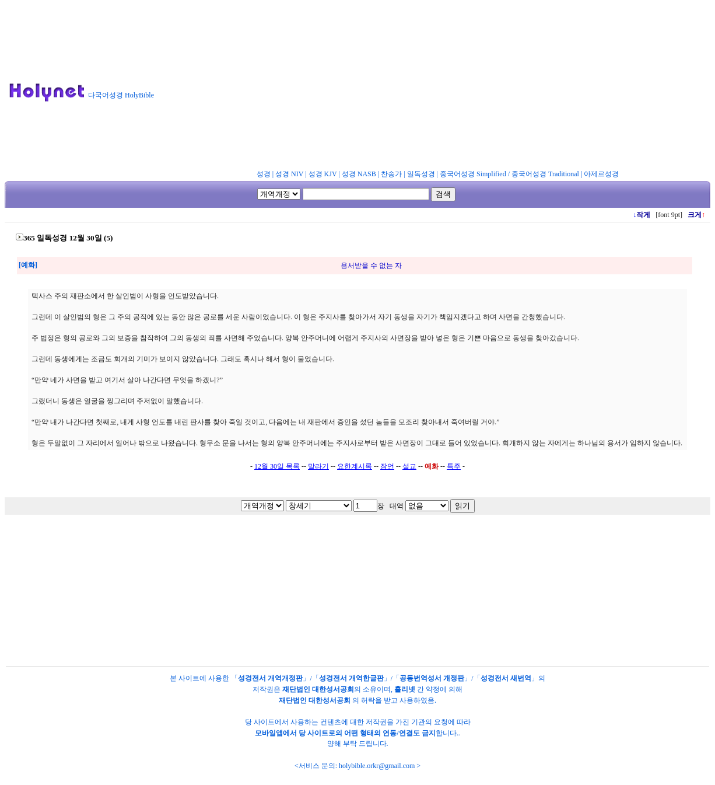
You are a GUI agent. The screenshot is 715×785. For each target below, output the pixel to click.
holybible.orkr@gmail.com (377, 766)
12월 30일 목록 (277, 466)
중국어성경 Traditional (545, 174)
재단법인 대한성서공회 (318, 689)
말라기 (318, 466)
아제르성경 (601, 174)
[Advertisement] (439, 87)
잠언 (387, 466)
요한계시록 (354, 466)
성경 (264, 174)
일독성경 (421, 174)
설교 (409, 466)
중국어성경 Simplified (473, 174)
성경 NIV (289, 174)
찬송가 (391, 174)
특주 (454, 466)
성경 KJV (323, 174)
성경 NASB (359, 174)
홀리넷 (404, 689)
